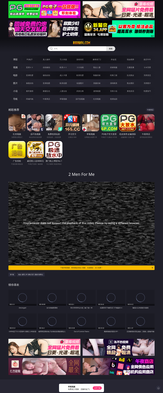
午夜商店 (46, 99)
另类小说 (113, 91)
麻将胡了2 (97, 59)
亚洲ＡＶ (29, 67)
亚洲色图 (46, 83)
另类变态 (147, 75)
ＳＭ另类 (147, 67)
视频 (15, 67)
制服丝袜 (96, 75)
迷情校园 (96, 91)
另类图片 (147, 83)
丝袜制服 (113, 67)
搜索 (111, 48)
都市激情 (29, 91)
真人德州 (46, 59)
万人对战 (63, 59)
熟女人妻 (96, 67)
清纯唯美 (113, 83)
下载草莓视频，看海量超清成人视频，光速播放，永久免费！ (106, 267)
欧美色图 (63, 83)
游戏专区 (80, 59)
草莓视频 (63, 99)
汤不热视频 (80, 99)
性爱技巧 (147, 91)
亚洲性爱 (29, 75)
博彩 (15, 59)
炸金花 (113, 59)
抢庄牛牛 (147, 59)
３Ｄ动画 (80, 67)
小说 (15, 91)
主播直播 (130, 67)
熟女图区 (130, 83)
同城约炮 (29, 99)
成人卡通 (63, 75)
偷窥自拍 (29, 83)
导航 (15, 98)
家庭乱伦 (46, 91)
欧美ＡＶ (63, 67)
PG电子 (30, 59)
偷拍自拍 (46, 75)
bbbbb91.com (81, 43)
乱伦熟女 (130, 75)
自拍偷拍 (46, 67)
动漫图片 (80, 83)
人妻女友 (63, 91)
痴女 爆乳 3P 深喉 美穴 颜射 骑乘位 (30, 274)
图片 (15, 83)
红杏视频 (96, 99)
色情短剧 (113, 99)
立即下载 (97, 388)
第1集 (12, 274)
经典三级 (113, 75)
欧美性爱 (80, 75)
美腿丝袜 (96, 83)
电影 (15, 75)
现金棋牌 (130, 59)
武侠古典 (80, 91)
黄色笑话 (130, 91)
